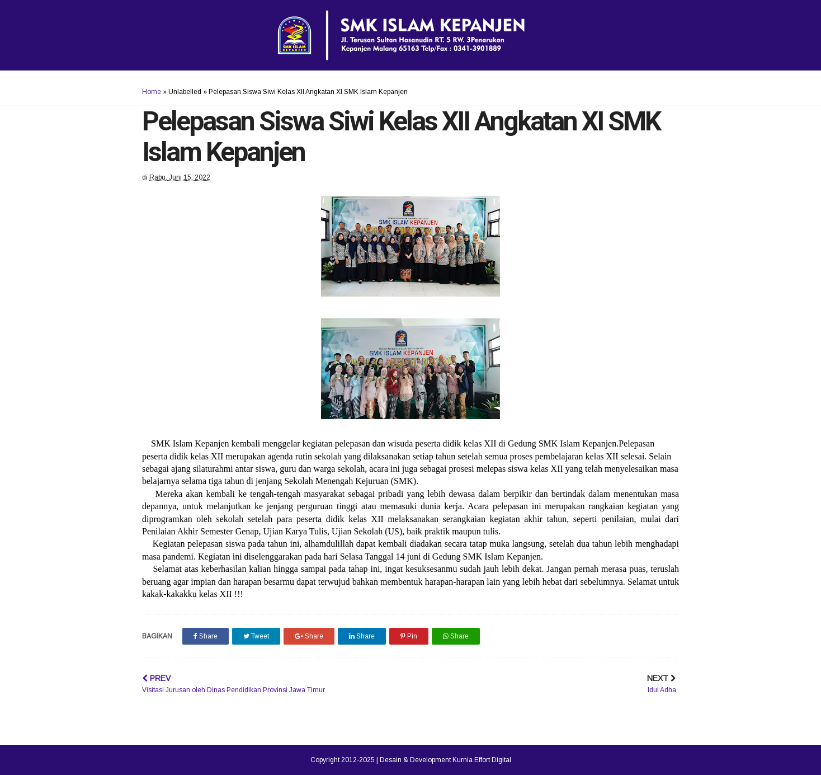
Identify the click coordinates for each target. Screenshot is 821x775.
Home (151, 92)
